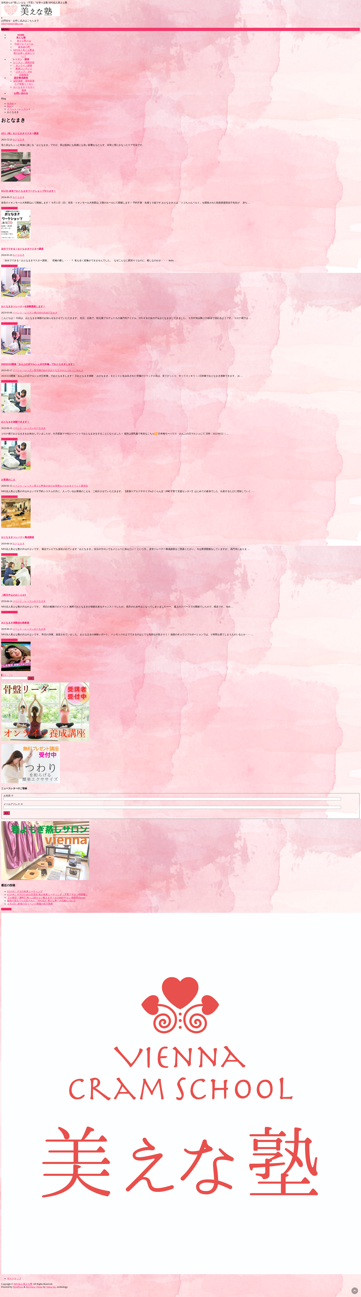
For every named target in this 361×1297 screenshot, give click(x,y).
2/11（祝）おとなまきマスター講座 (20, 133)
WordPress (18, 1287)
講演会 (84, 486)
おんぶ (79, 370)
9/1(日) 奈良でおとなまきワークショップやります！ (28, 191)
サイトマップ (14, 1278)
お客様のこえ (8, 479)
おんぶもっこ (69, 370)
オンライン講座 (24, 65)
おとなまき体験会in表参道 (15, 622)
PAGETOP (6, 909)
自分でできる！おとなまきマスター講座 (22, 249)
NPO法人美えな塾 (23, 1284)
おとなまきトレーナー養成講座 (17, 537)
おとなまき (19, 139)
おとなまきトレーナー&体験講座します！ (23, 306)
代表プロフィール (24, 44)
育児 (36, 370)
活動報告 (24, 75)
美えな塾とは (24, 41)
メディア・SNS (24, 71)
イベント (76, 486)
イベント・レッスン (23, 312)
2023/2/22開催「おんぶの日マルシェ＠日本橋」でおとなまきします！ (38, 364)
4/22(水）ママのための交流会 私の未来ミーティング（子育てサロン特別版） (47, 894)
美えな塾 (38, 486)
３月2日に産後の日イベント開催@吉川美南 (30, 904)
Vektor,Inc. (51, 1287)
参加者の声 (24, 47)
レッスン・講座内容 (24, 62)
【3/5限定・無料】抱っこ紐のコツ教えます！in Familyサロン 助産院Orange (46, 897)
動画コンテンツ (24, 68)
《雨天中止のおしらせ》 (14, 595)
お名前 (9, 795)
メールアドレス (13, 804)
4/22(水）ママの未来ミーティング (25, 891)
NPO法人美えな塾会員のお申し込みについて (23, 53)
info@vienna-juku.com (12, 23)
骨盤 (57, 486)
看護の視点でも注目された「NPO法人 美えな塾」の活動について (41, 900)
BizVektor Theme (34, 1287)
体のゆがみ (40, 312)
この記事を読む (9, 150)
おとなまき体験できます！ (15, 422)
